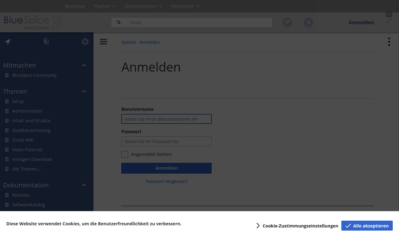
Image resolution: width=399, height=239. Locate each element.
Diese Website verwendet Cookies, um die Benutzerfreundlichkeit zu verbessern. (93, 224)
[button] (296, 226)
